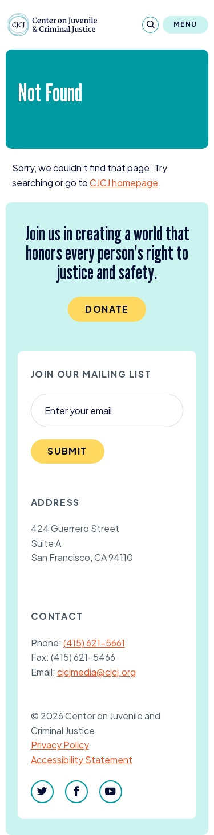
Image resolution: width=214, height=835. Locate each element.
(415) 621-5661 (94, 643)
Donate (107, 309)
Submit (67, 451)
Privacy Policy (60, 745)
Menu (185, 24)
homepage (124, 183)
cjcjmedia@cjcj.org (96, 672)
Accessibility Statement (81, 760)
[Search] (150, 25)
